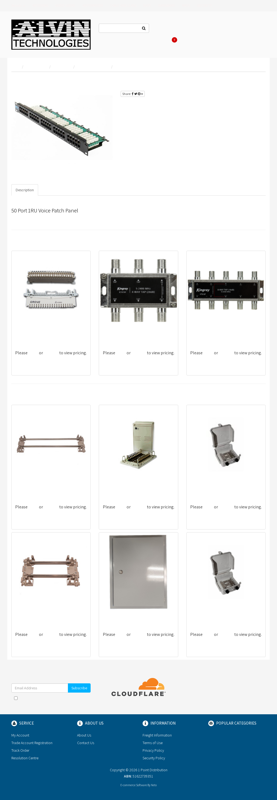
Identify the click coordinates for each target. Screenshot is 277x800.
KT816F (196, 334)
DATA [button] (147, 5)
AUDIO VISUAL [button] (65, 5)
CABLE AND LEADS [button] (123, 5)
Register (223, 29)
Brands (18, 5)
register (244, 86)
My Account (20, 735)
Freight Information (157, 735)
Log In (205, 29)
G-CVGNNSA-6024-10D (34, 334)
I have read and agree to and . (51, 701)
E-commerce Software (133, 785)
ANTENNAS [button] (40, 5)
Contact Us (165, 29)
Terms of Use (153, 742)
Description (25, 189)
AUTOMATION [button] (93, 5)
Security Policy (154, 758)
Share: (132, 94)
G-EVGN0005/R (115, 615)
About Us (187, 29)
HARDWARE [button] (166, 5)
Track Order (20, 750)
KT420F (109, 334)
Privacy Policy (57, 703)
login (256, 80)
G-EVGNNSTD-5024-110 (35, 615)
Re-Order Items (246, 29)
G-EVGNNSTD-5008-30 (209, 488)
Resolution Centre (24, 758)
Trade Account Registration (31, 742)
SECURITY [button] (204, 5)
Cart (173, 40)
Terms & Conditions (73, 698)
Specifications (54, 189)
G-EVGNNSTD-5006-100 (123, 488)
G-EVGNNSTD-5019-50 (209, 615)
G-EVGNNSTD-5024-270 (35, 488)
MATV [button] (186, 5)
